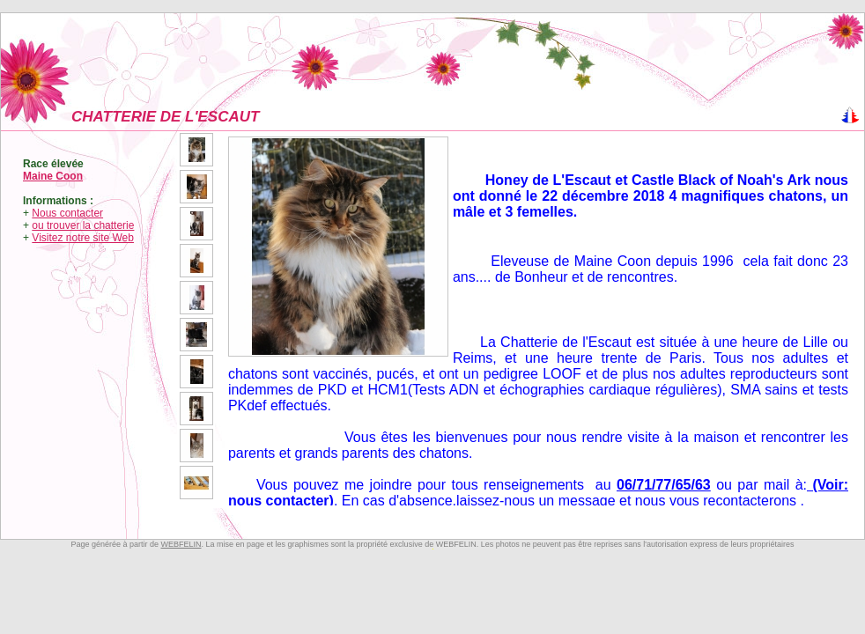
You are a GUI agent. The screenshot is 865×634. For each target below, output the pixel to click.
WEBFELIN (180, 544)
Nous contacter (67, 213)
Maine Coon (53, 176)
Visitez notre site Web (83, 238)
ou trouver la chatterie (83, 225)
